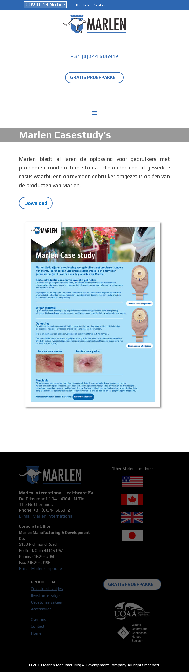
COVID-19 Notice (45, 4)
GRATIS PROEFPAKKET (94, 77)
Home (36, 633)
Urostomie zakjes (46, 602)
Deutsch (100, 5)
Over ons (38, 619)
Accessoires (41, 609)
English (82, 5)
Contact (37, 626)
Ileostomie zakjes (46, 595)
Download (35, 203)
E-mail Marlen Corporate (40, 568)
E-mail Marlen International (46, 516)
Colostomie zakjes (47, 588)
